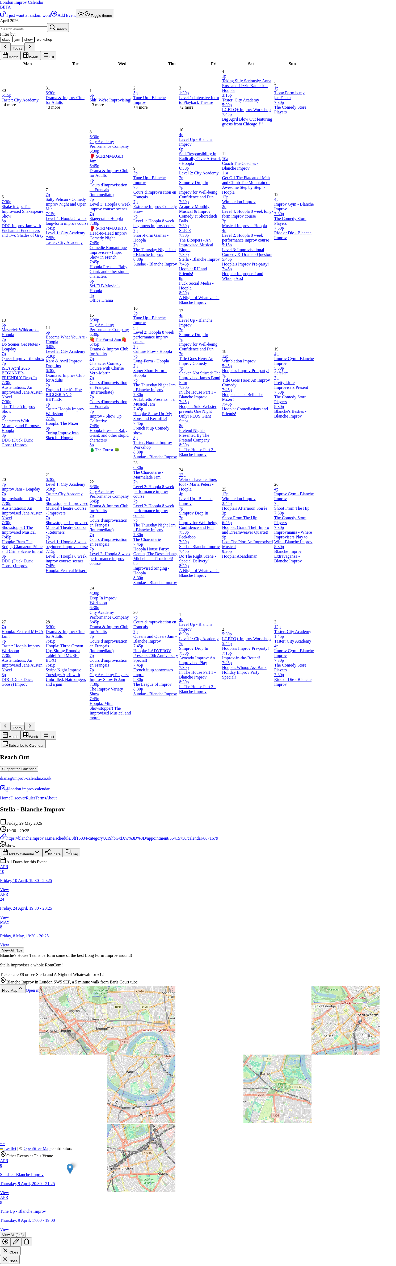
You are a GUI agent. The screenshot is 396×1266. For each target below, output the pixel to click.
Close (10, 1250)
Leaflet (8, 1148)
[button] (70, 1168)
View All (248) (13, 1235)
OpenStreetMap (37, 1148)
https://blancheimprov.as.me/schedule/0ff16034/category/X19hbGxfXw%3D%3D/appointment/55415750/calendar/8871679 (109, 838)
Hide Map (13, 989)
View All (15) (12, 950)
